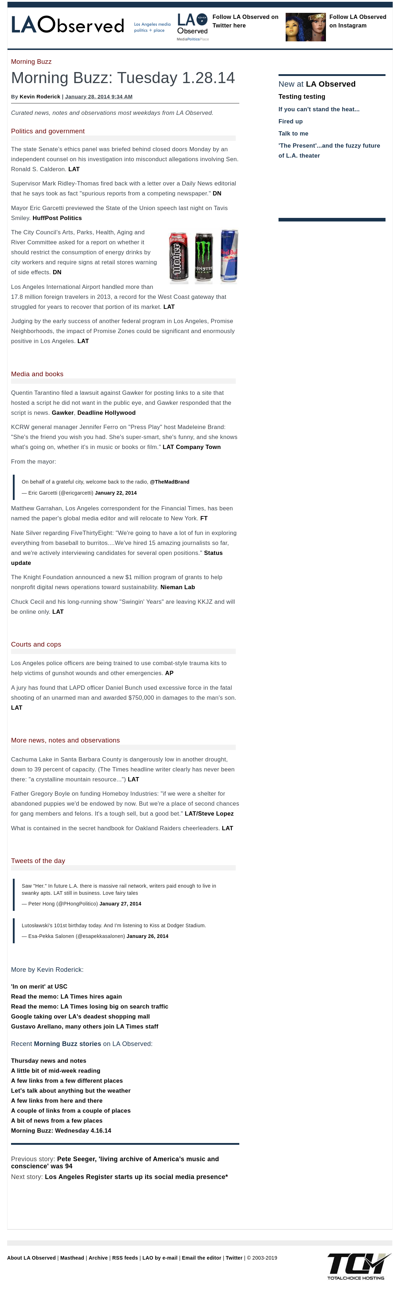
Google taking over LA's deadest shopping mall (80, 1016)
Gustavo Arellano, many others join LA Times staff (84, 1026)
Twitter (234, 1258)
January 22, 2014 (116, 493)
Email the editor (201, 1258)
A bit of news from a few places (57, 1120)
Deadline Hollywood (106, 412)
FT (204, 518)
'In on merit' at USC (39, 986)
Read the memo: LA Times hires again (66, 996)
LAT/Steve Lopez (209, 813)
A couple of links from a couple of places (71, 1110)
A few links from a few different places (67, 1080)
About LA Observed (31, 1258)
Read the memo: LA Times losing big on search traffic (89, 1006)
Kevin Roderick (40, 96)
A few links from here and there (57, 1100)
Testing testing (302, 96)
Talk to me (293, 133)
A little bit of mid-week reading (56, 1070)
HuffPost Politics (57, 218)
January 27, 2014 (120, 904)
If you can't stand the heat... (319, 109)
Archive (98, 1258)
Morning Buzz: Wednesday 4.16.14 (61, 1130)
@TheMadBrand (170, 482)
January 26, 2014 (147, 936)
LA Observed (331, 84)
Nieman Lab (177, 587)
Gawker (63, 412)
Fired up (291, 121)
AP (169, 673)
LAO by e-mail (159, 1258)
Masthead (72, 1258)
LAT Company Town (192, 447)
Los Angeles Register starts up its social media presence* (136, 1176)
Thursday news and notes (48, 1060)
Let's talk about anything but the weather (71, 1090)
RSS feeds (125, 1258)
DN (217, 193)
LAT (74, 169)
